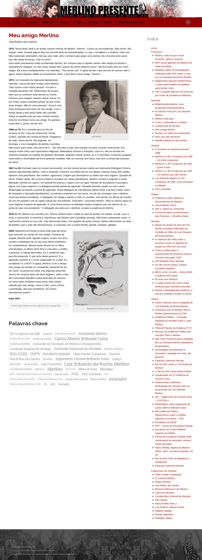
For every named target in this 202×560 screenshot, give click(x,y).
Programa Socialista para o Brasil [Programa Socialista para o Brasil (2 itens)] (50, 379)
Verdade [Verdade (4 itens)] (63, 384)
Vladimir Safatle (163, 510)
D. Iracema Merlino (165, 478)
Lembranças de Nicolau (167, 126)
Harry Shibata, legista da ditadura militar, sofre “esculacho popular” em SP (174, 451)
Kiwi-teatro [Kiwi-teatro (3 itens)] (15, 364)
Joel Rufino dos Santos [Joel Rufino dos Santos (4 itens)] (25, 359)
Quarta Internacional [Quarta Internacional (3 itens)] (76, 379)
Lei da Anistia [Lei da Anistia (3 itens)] (31, 364)
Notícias (92, 22)
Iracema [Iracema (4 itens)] (114, 354)
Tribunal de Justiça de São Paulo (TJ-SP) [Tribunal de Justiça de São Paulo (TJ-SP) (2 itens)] (25, 384)
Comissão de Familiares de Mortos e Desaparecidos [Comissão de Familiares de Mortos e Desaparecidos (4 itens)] (67, 343)
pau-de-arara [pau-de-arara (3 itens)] (62, 374)
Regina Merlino (163, 481)
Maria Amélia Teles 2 (166, 503)
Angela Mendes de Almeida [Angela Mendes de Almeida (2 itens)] (65, 334)
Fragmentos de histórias (131, 22)
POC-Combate (163, 189)
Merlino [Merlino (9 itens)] (54, 369)
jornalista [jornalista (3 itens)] (47, 359)
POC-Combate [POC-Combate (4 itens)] (91, 374)
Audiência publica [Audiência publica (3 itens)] (42, 338)
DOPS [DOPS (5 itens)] (35, 354)
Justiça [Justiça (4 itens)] (116, 359)
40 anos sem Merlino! (166, 279)
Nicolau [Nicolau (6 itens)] (106, 369)
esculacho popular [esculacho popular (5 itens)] (56, 354)
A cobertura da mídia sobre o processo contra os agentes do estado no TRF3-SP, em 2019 (171, 243)
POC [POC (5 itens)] (75, 374)
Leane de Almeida (164, 492)
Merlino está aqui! (164, 118)
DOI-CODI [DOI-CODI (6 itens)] (18, 354)
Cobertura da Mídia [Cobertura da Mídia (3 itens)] (20, 343)
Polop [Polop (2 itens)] (106, 374)
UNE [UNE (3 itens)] (52, 384)
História (63, 22)
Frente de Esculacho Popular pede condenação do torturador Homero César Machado (173, 440)
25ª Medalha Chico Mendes (169, 261)
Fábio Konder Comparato (168, 474)
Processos (31, 22)
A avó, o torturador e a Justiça (171, 122)
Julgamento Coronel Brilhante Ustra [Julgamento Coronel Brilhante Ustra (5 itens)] (82, 359)
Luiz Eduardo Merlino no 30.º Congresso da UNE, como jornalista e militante (174, 182)
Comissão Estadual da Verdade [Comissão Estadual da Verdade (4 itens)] (30, 349)
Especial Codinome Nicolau (169, 360)
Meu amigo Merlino (165, 129)
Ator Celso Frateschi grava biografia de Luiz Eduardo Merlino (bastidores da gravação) (174, 342)
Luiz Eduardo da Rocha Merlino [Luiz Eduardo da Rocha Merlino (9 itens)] (96, 364)
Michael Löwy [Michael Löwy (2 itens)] (70, 369)
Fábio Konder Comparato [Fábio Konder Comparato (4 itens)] (89, 354)
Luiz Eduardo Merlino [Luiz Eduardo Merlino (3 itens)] (21, 369)
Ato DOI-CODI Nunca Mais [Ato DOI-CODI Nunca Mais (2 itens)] (20, 339)
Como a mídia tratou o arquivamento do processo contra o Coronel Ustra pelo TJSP (173, 254)
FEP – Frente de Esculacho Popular (174, 425)
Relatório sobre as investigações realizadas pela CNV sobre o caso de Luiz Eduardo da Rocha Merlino (173, 73)
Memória (48, 22)
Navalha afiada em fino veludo (171, 140)
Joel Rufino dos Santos (167, 485)
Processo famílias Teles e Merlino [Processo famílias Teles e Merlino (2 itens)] (22, 379)
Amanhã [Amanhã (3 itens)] (47, 333)
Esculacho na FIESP (166, 422)
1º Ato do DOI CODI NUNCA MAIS (173, 371)
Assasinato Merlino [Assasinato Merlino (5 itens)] (92, 334)
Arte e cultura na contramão (169, 208)
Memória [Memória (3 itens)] (39, 369)
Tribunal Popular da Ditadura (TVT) (173, 328)
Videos (107, 22)
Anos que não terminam (167, 136)
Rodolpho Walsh (163, 518)
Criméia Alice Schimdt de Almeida (172, 496)
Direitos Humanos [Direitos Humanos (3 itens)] (113, 349)
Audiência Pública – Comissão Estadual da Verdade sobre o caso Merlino (173, 321)
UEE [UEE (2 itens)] (45, 384)
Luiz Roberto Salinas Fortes (169, 507)
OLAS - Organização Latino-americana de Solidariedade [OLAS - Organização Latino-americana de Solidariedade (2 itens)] (31, 374)
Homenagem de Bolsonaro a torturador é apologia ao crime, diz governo (173, 353)
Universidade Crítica (165, 205)
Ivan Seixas (161, 500)
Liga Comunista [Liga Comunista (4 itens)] (51, 364)
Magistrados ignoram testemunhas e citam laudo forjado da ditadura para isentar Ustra (173, 84)
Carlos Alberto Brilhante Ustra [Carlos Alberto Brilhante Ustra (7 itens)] (81, 339)
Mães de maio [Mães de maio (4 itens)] (88, 369)
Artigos (78, 22)
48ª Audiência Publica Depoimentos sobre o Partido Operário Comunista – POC (170, 415)
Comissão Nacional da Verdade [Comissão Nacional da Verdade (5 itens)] (77, 349)
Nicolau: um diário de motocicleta (172, 133)
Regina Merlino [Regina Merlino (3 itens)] (98, 379)
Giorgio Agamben (164, 514)
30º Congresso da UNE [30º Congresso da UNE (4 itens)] (25, 333)
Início (17, 22)
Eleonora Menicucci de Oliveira (171, 489)
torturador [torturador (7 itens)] (118, 379)
